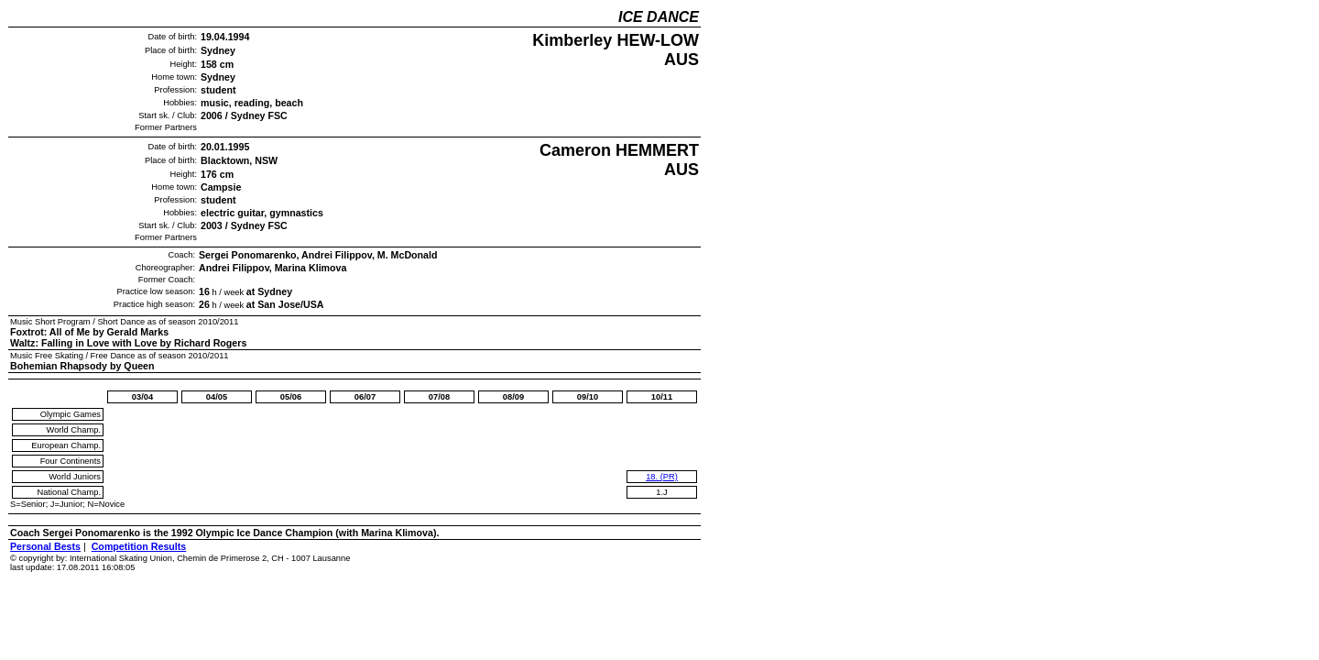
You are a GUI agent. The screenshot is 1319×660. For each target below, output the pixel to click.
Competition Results (139, 546)
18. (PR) (662, 476)
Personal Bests (45, 546)
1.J (661, 492)
